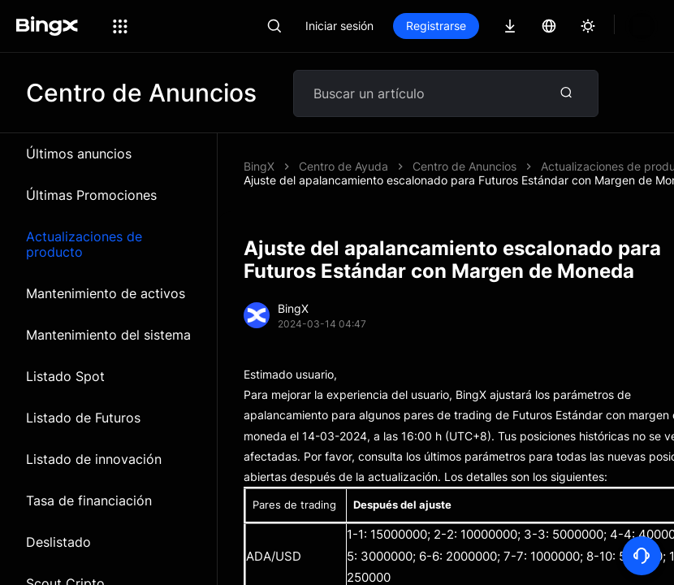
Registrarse (491, 25)
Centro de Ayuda (343, 166)
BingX (259, 166)
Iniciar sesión (395, 25)
